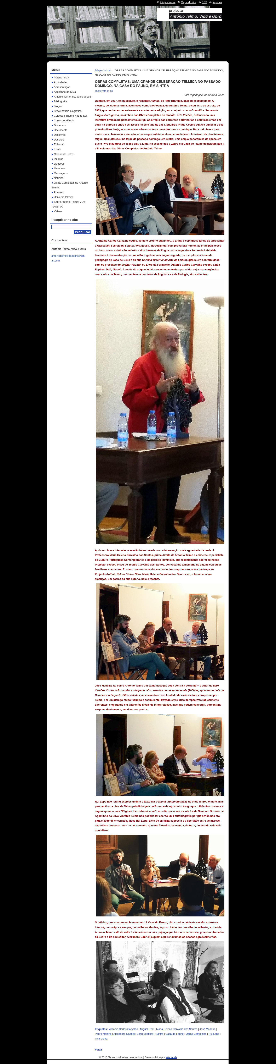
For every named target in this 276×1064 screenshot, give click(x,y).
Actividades (60, 82)
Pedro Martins (103, 1033)
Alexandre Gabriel (123, 1033)
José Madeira (207, 1029)
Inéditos (58, 158)
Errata (57, 149)
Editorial (58, 144)
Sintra (159, 1033)
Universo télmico (64, 197)
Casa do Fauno (175, 1033)
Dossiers (59, 139)
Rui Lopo (214, 1033)
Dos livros (59, 134)
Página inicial (102, 70)
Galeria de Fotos (64, 154)
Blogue (58, 106)
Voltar (98, 1049)
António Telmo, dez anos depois (72, 96)
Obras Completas (196, 1033)
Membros (59, 168)
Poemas (59, 192)
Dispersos (60, 125)
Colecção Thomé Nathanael (70, 115)
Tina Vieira (101, 1038)
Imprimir (217, 2)
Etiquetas (101, 1029)
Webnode (171, 1057)
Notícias (58, 178)
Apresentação (62, 87)
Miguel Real (147, 1029)
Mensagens (61, 173)
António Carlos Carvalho (123, 1029)
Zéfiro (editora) (145, 1033)
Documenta (60, 130)
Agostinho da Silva (65, 91)
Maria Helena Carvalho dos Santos (176, 1029)
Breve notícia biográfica (68, 110)
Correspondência (64, 120)
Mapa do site (188, 2)
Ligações (59, 163)
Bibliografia (60, 101)
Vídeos (58, 211)
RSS (204, 2)
